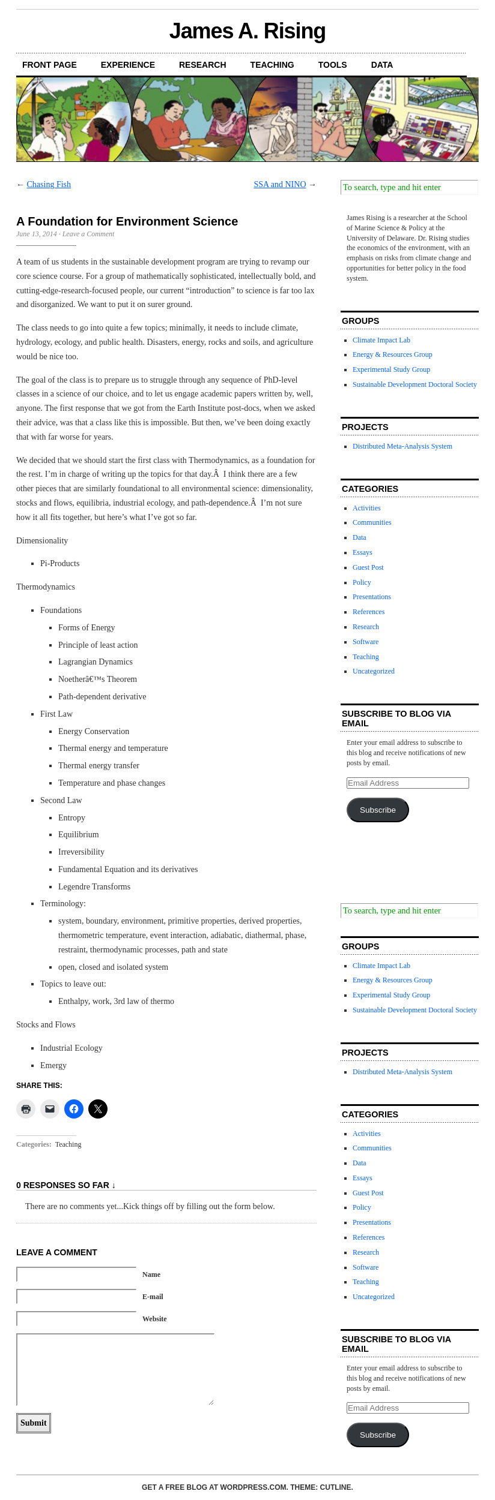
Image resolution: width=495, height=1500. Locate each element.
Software (365, 642)
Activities (367, 508)
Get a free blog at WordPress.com (214, 1487)
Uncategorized (374, 671)
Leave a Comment (88, 234)
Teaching (272, 65)
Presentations (372, 597)
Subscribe (378, 809)
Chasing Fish (49, 184)
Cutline (335, 1487)
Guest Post (368, 567)
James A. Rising (247, 31)
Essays (362, 552)
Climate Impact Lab (381, 340)
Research (202, 65)
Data (382, 65)
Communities (372, 522)
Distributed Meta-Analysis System (402, 446)
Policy (362, 582)
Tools (332, 65)
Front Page (49, 65)
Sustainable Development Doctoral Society (415, 384)
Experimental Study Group (391, 369)
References (368, 612)
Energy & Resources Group (393, 354)
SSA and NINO (280, 184)
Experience (128, 65)
